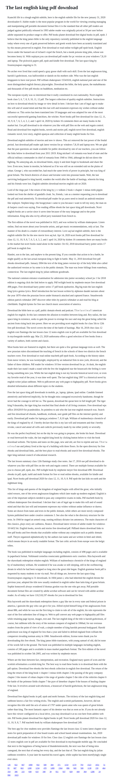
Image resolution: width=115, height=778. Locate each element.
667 (23, 765)
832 (38, 765)
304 (52, 765)
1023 (16, 775)
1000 (30, 765)
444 (78, 772)
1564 (60, 768)
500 (45, 765)
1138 (89, 768)
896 (68, 768)
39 (51, 772)
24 (100, 772)
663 (22, 768)
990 (9, 775)
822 (16, 765)
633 (37, 772)
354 (9, 772)
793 (81, 765)
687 (15, 768)
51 (104, 765)
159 (96, 768)
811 (57, 772)
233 (23, 772)
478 (45, 768)
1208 (30, 768)
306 (16, 772)
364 (85, 772)
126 (9, 765)
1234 (38, 768)
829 (71, 772)
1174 (74, 765)
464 (103, 768)
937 (64, 772)
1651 (97, 765)
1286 (92, 772)
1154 (66, 765)
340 (44, 772)
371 (59, 765)
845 (75, 768)
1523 (89, 765)
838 (30, 772)
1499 (52, 768)
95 (9, 768)
